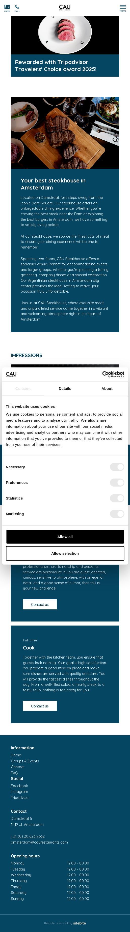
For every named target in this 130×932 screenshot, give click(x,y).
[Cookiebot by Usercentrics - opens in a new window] (102, 374)
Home (16, 755)
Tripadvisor (20, 797)
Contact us (40, 604)
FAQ (14, 773)
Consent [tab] (23, 388)
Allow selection (65, 553)
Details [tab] (65, 388)
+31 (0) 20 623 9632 (28, 836)
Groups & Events (25, 761)
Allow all (65, 537)
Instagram (19, 791)
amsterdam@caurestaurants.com (39, 842)
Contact (17, 767)
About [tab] (107, 388)
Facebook (19, 786)
